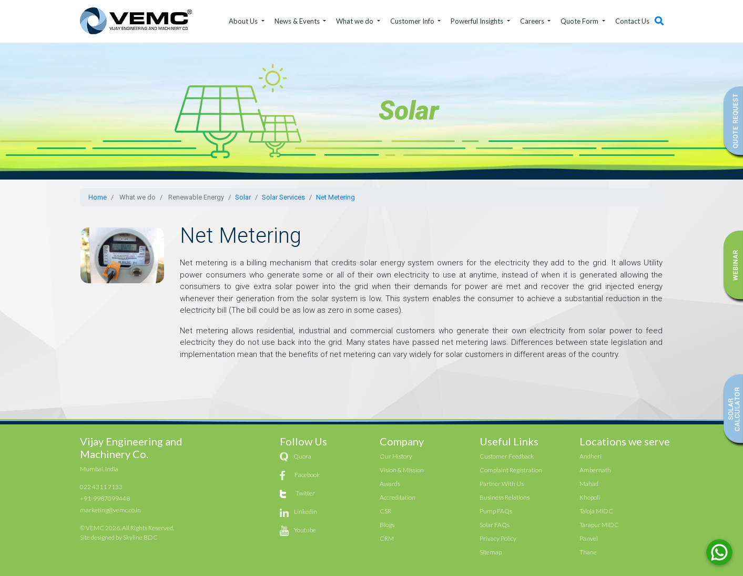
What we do (355, 21)
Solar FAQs (495, 525)
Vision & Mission (402, 470)
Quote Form (580, 21)
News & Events (297, 21)
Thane (588, 552)
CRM (387, 538)
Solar (243, 197)
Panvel (588, 538)
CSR (385, 511)
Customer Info (413, 21)
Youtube (305, 530)
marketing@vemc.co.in (110, 510)
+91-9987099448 (105, 498)
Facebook (307, 475)
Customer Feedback (507, 456)
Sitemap (491, 552)
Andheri (590, 456)
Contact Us (632, 21)
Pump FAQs (496, 511)
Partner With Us (502, 484)
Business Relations (505, 497)
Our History (396, 456)
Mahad (588, 484)
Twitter (305, 493)
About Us (244, 21)
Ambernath (595, 470)
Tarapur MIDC (599, 525)
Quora (302, 456)
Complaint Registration (511, 470)
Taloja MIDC (596, 511)
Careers (533, 21)
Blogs (387, 525)
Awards (390, 484)
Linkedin (305, 511)
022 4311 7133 (101, 487)
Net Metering (335, 197)
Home (97, 197)
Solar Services (283, 197)
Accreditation (397, 497)
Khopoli (589, 497)
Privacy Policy (498, 538)
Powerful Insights (478, 21)
